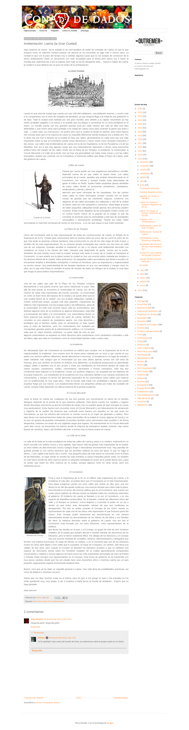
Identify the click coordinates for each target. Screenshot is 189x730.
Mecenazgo (142, 355)
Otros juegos (142, 371)
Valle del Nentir (143, 398)
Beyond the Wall (144, 308)
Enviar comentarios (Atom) (48, 702)
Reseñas (141, 381)
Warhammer (142, 405)
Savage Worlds (144, 388)
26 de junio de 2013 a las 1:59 (62, 638)
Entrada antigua (121, 698)
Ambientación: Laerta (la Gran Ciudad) (150, 227)
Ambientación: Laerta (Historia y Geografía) (150, 239)
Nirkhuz (41, 638)
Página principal (30, 31)
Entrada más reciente (34, 698)
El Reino (141, 328)
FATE (139, 335)
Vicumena (141, 401)
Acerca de (43, 31)
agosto (143, 177)
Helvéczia (141, 345)
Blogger (110, 723)
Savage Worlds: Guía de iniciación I (150, 260)
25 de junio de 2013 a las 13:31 (57, 619)
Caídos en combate (69, 31)
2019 (140, 135)
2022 (140, 124)
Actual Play (142, 304)
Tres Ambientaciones (56, 601)
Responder (35, 627)
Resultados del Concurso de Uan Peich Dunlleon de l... (151, 246)
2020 (140, 132)
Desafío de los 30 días (147, 314)
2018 (140, 139)
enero (143, 285)
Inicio (78, 698)
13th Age (141, 301)
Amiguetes (55, 31)
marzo (143, 278)
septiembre (145, 173)
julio (142, 181)
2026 (140, 108)
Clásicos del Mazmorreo (147, 311)
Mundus (140, 361)
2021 (140, 128)
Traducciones (143, 391)
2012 (140, 290)
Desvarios (141, 321)
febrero (143, 281)
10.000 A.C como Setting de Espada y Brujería (150, 254)
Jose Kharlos (37, 619)
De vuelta (144, 265)
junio (142, 185)
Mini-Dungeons (143, 358)
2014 (140, 155)
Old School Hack (144, 368)
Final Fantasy (143, 338)
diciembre (144, 162)
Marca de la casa (40, 601)
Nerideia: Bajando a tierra (151, 192)
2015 (140, 151)
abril (142, 274)
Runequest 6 (142, 385)
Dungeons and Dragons (147, 324)
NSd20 (140, 365)
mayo (142, 270)
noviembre (145, 166)
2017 (140, 143)
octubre (143, 169)
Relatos (140, 378)
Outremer (141, 375)
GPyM (140, 341)
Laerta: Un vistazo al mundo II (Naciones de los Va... (151, 204)
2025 (140, 112)
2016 (140, 147)
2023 (140, 120)
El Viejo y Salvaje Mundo (148, 331)
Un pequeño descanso (149, 188)
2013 (140, 158)
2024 (140, 116)
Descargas (85, 31)
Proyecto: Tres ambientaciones (148, 220)
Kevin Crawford (144, 348)
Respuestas (39, 633)
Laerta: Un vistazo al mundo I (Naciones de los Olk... (150, 213)
